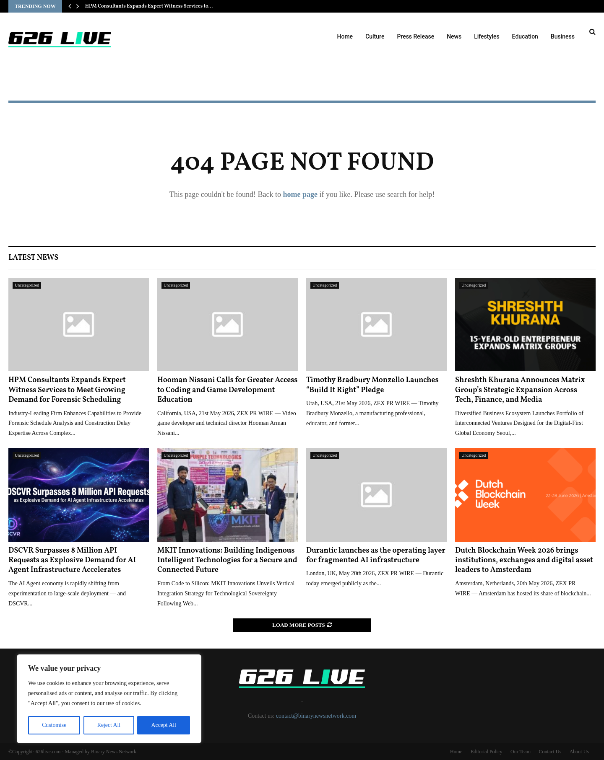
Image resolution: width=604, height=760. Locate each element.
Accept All (163, 725)
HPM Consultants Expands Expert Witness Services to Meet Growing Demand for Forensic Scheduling (67, 390)
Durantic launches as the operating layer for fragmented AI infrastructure (375, 555)
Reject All (108, 725)
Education (525, 36)
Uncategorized (27, 285)
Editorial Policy (486, 752)
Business (563, 36)
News (454, 36)
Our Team (520, 752)
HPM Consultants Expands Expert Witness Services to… (149, 6)
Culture (374, 36)
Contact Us (550, 752)
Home (345, 36)
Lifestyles (486, 36)
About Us (579, 752)
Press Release (415, 36)
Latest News (33, 258)
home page (300, 194)
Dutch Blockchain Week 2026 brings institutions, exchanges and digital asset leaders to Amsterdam (524, 560)
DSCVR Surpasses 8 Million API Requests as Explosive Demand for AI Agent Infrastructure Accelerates (72, 560)
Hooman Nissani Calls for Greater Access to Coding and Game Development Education (227, 390)
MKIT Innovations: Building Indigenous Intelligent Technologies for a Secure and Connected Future (227, 560)
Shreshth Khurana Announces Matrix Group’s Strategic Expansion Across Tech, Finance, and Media (520, 390)
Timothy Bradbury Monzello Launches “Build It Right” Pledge (372, 385)
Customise (54, 725)
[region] (109, 699)
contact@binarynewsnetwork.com (316, 716)
